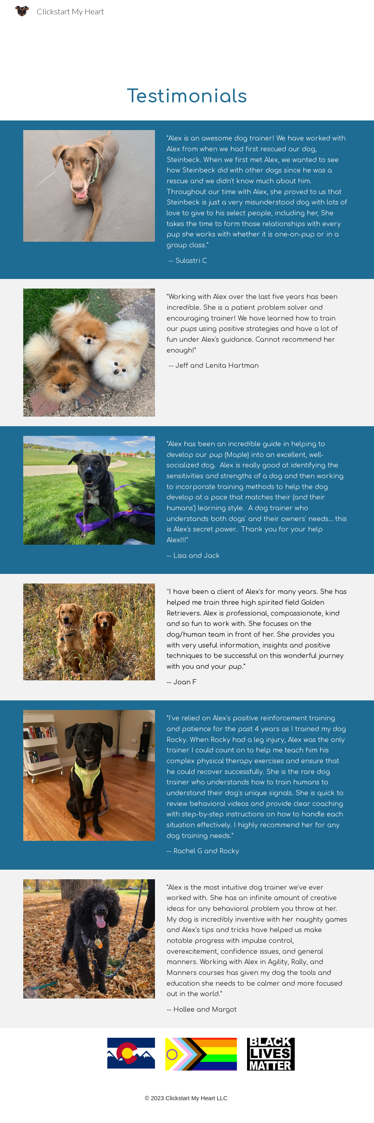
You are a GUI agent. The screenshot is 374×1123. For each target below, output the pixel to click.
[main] (187, 96)
